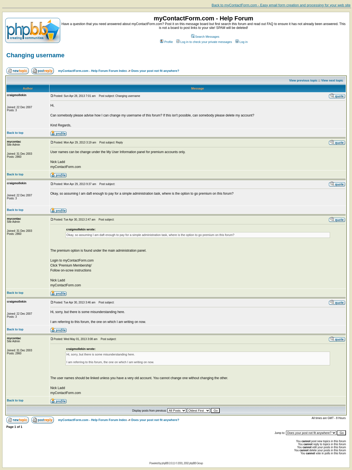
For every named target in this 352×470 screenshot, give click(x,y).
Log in (241, 42)
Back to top (15, 132)
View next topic (332, 80)
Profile (166, 42)
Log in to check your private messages (204, 42)
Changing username (35, 55)
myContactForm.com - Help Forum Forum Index (92, 70)
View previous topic (303, 80)
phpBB (164, 463)
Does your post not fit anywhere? (155, 70)
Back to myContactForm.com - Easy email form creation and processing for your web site (281, 5)
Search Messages (205, 36)
